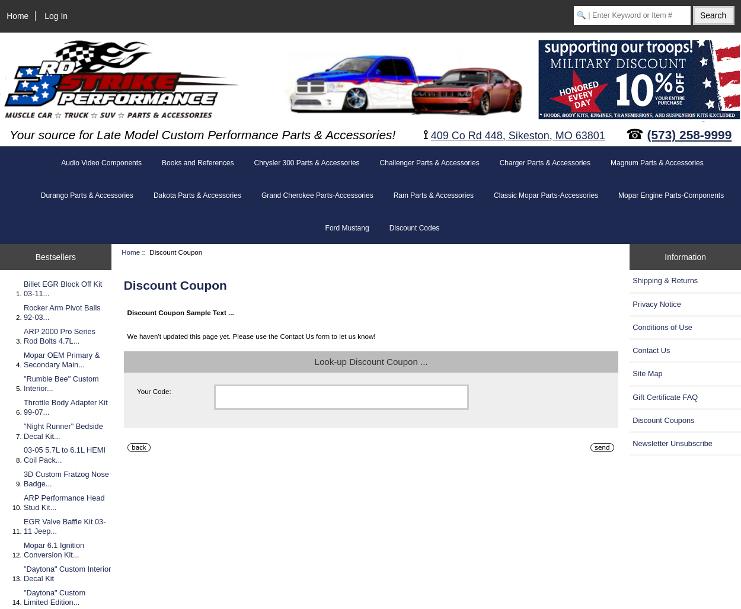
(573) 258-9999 (689, 135)
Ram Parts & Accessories (434, 195)
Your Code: (154, 391)
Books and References (198, 163)
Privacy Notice (657, 304)
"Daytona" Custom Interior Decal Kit (67, 574)
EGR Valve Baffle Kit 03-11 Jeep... (65, 526)
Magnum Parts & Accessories (657, 163)
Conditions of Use (662, 327)
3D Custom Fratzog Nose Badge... (66, 479)
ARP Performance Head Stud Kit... (64, 502)
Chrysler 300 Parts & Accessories (306, 163)
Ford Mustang (347, 228)
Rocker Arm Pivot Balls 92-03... (62, 312)
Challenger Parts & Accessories (430, 163)
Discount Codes (414, 228)
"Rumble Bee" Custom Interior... (61, 383)
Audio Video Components (101, 163)
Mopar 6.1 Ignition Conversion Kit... (54, 550)
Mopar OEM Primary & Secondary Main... (62, 360)
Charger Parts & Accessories (545, 163)
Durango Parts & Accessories (87, 195)
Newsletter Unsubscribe (673, 443)
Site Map (647, 373)
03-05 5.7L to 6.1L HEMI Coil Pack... (65, 454)
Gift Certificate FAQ (665, 397)
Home (17, 16)
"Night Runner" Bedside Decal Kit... (63, 431)
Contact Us (651, 350)
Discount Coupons (663, 420)
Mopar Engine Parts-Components (671, 195)
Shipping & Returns (665, 280)
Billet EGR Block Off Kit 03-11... (63, 289)
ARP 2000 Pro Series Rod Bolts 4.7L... (59, 336)
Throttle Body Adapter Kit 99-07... (66, 407)
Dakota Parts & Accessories (197, 195)
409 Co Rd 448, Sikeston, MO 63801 (518, 136)
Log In (56, 16)
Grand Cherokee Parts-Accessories (317, 195)
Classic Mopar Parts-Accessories (546, 195)
